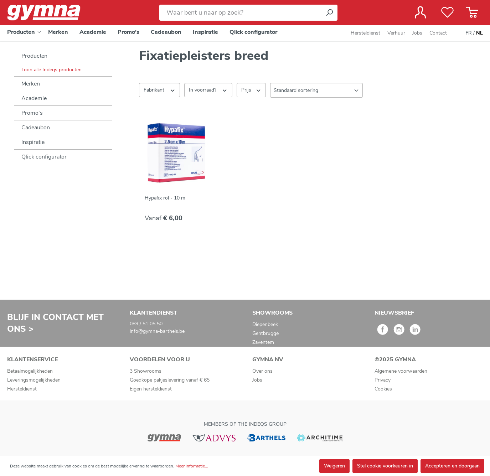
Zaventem (263, 342)
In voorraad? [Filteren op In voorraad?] (208, 90)
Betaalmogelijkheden (30, 371)
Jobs (417, 33)
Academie (34, 98)
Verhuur (396, 33)
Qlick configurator (44, 157)
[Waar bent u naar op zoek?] (240, 13)
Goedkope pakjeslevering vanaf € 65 (170, 380)
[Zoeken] (329, 13)
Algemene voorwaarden (401, 371)
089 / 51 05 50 (146, 323)
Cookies (383, 389)
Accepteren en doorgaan (452, 465)
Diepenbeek (265, 324)
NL (479, 33)
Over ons (262, 371)
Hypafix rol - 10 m (165, 198)
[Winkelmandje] (472, 12)
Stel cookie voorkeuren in (385, 465)
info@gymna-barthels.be (157, 331)
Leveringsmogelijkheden (34, 380)
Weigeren (334, 465)
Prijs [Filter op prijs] (251, 90)
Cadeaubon (35, 127)
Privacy (383, 380)
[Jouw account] (420, 12)
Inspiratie (33, 142)
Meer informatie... (191, 466)
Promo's (32, 113)
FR (468, 33)
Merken (30, 84)
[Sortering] (316, 90)
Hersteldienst (365, 33)
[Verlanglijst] (447, 12)
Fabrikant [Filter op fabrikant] (160, 90)
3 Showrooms (145, 371)
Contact (438, 33)
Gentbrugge (265, 333)
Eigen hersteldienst (151, 389)
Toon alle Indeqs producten (51, 69)
